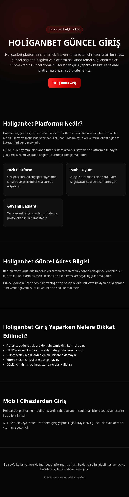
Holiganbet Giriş (64, 83)
